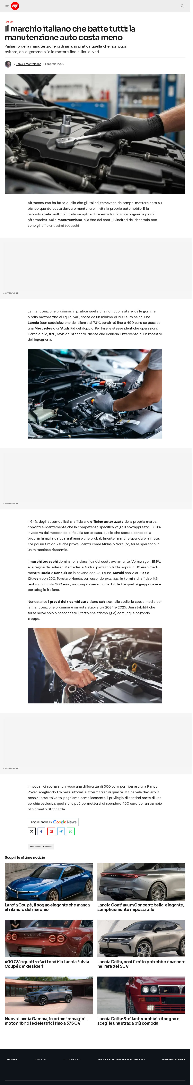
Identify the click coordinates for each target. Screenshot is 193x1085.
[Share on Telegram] (61, 831)
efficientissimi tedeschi (60, 225)
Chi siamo (11, 1059)
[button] (7, 6)
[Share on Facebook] (41, 831)
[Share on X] (32, 831)
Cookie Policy (72, 1059)
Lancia (9, 22)
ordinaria (64, 311)
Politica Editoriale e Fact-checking (121, 1059)
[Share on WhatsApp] (71, 831)
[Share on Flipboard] (51, 831)
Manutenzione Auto (41, 846)
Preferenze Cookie (173, 1059)
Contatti (40, 1059)
